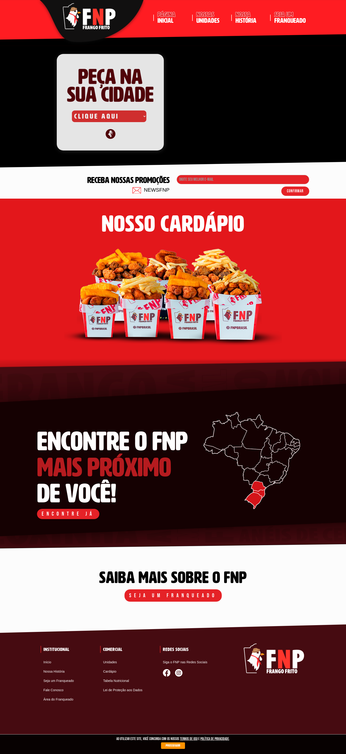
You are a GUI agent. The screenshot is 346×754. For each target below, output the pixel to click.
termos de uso (189, 739)
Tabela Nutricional (116, 681)
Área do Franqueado (58, 699)
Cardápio (109, 671)
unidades (212, 18)
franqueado (290, 18)
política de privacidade (214, 739)
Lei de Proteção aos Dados (122, 690)
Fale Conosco (54, 690)
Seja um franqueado (173, 595)
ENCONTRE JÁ (68, 513)
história (251, 18)
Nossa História (54, 671)
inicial (173, 18)
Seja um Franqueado (59, 681)
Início (47, 662)
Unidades (110, 662)
